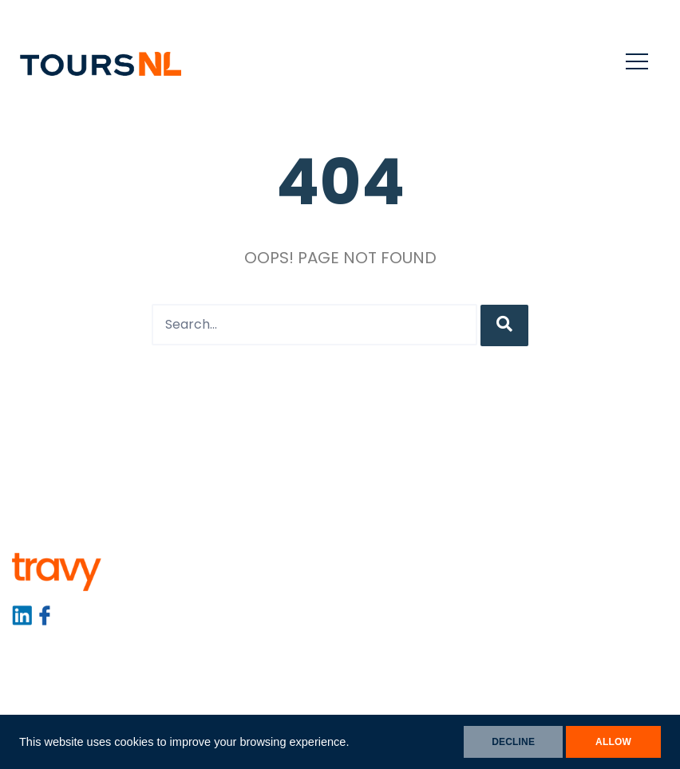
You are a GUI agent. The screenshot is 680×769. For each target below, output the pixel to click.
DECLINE (513, 741)
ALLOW (613, 741)
